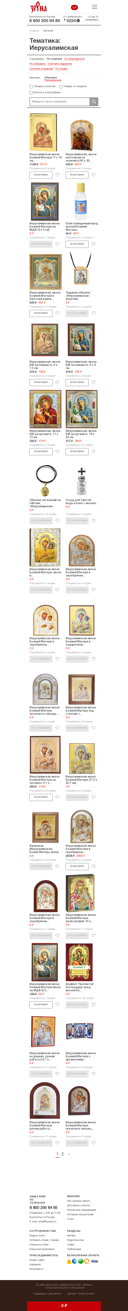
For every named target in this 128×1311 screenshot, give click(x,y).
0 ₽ (74, 8)
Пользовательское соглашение (65, 1288)
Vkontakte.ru (36, 1269)
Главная (34, 31)
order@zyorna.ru (47, 1222)
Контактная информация (81, 1210)
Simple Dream (86, 1294)
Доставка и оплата (78, 1205)
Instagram (35, 1265)
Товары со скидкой (75, 86)
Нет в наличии (41, 244)
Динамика (55, 1294)
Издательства (75, 1240)
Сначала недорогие (60, 64)
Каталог (48, 31)
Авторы (71, 1236)
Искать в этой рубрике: (47, 92)
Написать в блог (39, 1245)
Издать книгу (37, 1236)
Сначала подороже (41, 69)
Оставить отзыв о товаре (44, 1240)
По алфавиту (37, 64)
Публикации (74, 1249)
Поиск (93, 102)
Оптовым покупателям (80, 1214)
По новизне (54, 59)
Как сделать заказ (78, 1201)
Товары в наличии (44, 86)
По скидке (61, 69)
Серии (70, 1245)
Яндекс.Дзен (36, 1260)
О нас (70, 1219)
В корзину (41, 175)
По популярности (74, 59)
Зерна (38, 7)
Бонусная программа (41, 1249)
